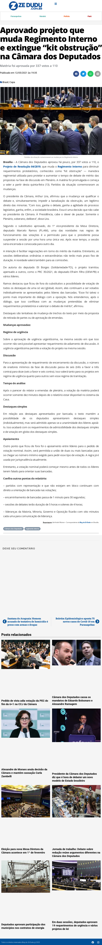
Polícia (66, 16)
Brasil (5, 82)
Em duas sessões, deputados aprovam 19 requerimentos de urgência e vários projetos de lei (75, 926)
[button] (76, 74)
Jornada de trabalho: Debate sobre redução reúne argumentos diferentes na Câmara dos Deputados (76, 853)
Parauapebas (16, 16)
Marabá (42, 16)
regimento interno (32, 529)
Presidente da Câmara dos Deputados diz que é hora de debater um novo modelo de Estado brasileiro (74, 777)
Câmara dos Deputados (13, 529)
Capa (12, 82)
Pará (89, 16)
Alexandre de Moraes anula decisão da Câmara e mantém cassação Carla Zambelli (24, 773)
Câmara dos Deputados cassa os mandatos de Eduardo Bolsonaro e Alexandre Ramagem (72, 701)
